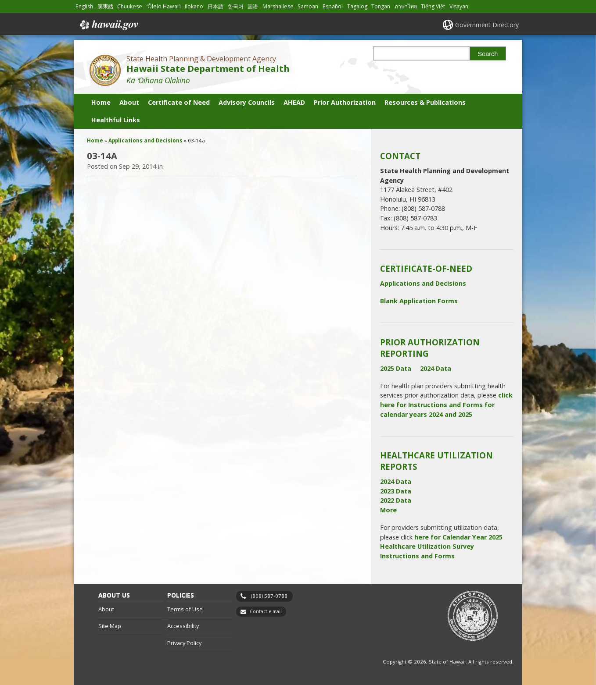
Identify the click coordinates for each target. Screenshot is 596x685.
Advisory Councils (247, 102)
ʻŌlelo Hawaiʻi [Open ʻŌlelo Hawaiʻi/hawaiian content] (164, 6)
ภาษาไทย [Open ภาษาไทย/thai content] (406, 6)
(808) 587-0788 (269, 596)
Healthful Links (115, 120)
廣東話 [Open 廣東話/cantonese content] (105, 6)
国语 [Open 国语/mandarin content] (253, 6)
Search (488, 53)
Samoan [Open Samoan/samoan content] (308, 6)
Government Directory (487, 25)
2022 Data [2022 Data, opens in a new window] (395, 500)
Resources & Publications (425, 102)
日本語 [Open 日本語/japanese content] (215, 6)
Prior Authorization (345, 102)
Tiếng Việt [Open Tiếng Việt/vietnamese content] (433, 6)
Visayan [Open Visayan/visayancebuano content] (458, 6)
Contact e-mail (266, 611)
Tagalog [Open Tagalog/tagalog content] (357, 6)
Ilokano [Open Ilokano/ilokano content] (194, 6)
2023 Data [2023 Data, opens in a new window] (395, 491)
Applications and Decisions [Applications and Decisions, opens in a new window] (423, 283)
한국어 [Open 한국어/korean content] (236, 6)
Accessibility (183, 626)
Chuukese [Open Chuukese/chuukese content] (129, 6)
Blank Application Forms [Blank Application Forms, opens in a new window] (419, 301)
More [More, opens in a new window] (388, 510)
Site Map (109, 626)
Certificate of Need (179, 102)
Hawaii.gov (108, 25)
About (129, 102)
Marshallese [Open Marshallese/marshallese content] (278, 6)
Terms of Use (185, 609)
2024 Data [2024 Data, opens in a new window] (435, 368)
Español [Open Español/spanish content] (333, 6)
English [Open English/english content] (84, 6)
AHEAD (294, 102)
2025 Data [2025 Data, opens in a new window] (395, 368)
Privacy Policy (184, 643)
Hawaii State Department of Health (208, 68)
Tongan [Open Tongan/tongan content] (380, 6)
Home (101, 102)
